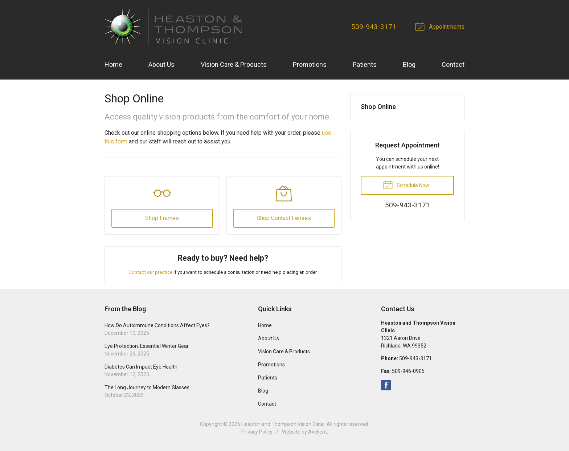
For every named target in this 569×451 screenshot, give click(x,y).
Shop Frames (162, 218)
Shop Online (378, 106)
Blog (409, 64)
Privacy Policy (257, 432)
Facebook (386, 385)
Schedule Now (406, 184)
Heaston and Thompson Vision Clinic (282, 424)
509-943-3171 (373, 27)
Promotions (310, 64)
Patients (365, 64)
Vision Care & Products (234, 64)
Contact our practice (150, 272)
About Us (161, 64)
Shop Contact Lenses (284, 218)
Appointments (440, 26)
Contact (453, 64)
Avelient (317, 432)
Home (113, 64)
